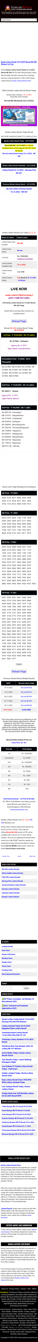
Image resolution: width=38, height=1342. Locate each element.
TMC (29, 1289)
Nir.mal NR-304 (26, 705)
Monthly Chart (7, 958)
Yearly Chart (6, 966)
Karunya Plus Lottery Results (12, 881)
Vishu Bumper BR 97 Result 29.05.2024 (16, 1114)
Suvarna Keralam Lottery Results (14, 885)
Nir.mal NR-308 (26, 688)
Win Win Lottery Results (10, 869)
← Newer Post (5, 856)
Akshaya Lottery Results (11, 893)
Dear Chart (6, 950)
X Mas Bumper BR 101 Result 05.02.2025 (17, 1106)
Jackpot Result (7, 946)
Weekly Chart (7, 962)
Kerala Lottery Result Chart (21, 81)
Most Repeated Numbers (11, 974)
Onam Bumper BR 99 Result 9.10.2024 (16, 1110)
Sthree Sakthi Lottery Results (12, 873)
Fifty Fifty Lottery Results (11, 877)
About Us (5, 1289)
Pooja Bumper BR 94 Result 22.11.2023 (16, 1126)
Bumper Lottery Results (10, 897)
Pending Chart (7, 970)
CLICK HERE (26, 710)
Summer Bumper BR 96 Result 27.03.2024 (17, 1118)
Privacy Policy (14, 1289)
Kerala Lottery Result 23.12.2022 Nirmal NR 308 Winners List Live (19, 63)
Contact (23, 1289)
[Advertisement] (19, 42)
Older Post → (33, 856)
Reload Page (19, 321)
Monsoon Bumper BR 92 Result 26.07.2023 (17, 1134)
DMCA (34, 1289)
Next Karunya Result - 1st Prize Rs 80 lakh (19, 799)
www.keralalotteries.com (19, 810)
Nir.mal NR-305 (26, 701)
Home (19, 856)
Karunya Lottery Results (10, 889)
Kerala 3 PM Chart (8, 954)
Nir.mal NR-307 (26, 692)
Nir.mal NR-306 (26, 697)
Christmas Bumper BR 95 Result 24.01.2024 (18, 1122)
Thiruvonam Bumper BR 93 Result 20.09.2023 (18, 1130)
